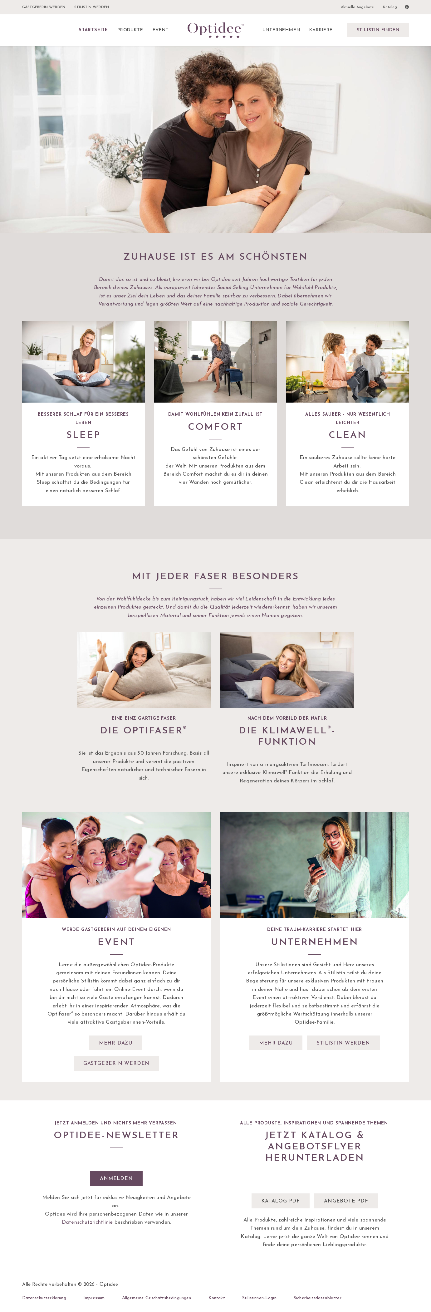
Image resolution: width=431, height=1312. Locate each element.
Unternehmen (281, 30)
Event (161, 30)
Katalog (390, 7)
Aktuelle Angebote (357, 7)
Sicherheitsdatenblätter (317, 1298)
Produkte (130, 30)
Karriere (320, 30)
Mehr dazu (115, 1043)
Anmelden (116, 1178)
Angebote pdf (346, 1201)
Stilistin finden (378, 30)
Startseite (93, 30)
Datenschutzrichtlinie (87, 1222)
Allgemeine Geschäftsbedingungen (156, 1298)
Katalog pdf (280, 1201)
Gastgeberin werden (43, 7)
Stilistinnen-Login (259, 1298)
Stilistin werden (91, 7)
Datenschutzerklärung (44, 1298)
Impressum (94, 1298)
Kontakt (216, 1298)
